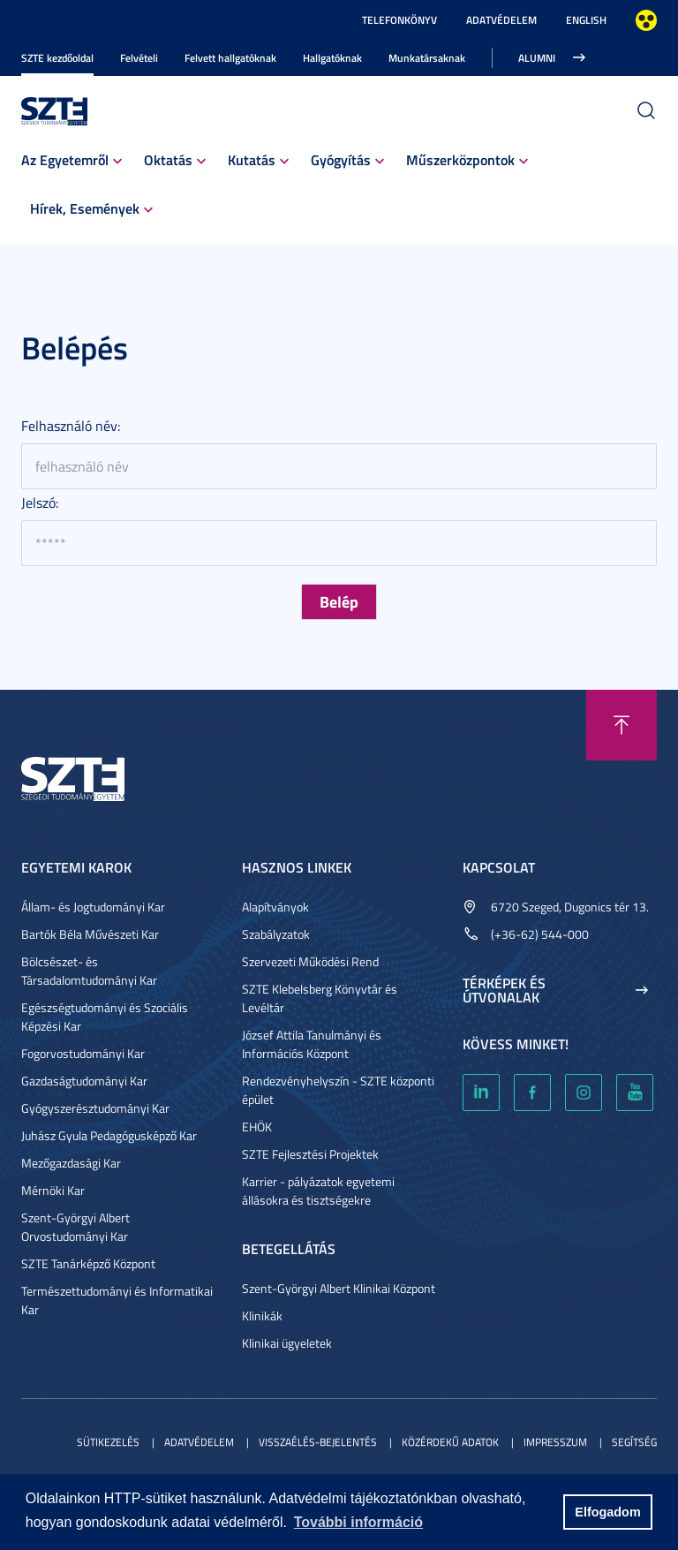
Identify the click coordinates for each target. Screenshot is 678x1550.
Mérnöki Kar (53, 1190)
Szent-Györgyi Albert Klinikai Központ (338, 1288)
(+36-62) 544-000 (540, 934)
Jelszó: (39, 502)
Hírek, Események (84, 208)
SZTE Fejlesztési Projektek (310, 1153)
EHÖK (257, 1126)
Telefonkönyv (399, 19)
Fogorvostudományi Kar (83, 1053)
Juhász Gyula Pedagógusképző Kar (109, 1135)
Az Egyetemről (65, 159)
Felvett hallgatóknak (230, 57)
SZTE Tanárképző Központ (88, 1263)
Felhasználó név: (70, 425)
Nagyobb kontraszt (646, 20)
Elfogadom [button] (607, 1512)
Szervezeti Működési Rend (310, 961)
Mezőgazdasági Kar (71, 1162)
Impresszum (555, 1441)
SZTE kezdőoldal (57, 57)
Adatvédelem (501, 19)
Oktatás (168, 159)
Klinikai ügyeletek (287, 1343)
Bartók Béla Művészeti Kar (90, 934)
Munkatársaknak (426, 57)
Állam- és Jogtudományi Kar (93, 906)
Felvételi (139, 57)
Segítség (634, 1441)
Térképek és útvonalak (504, 990)
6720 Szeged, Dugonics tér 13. (570, 906)
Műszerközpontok (460, 159)
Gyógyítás (341, 159)
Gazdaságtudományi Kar (84, 1080)
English (586, 19)
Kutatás (251, 159)
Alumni (536, 57)
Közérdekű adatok (450, 1441)
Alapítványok (275, 906)
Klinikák (262, 1315)
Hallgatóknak (332, 57)
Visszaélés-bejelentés (318, 1441)
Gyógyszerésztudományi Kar (95, 1108)
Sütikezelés (108, 1441)
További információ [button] (358, 1522)
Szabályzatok (276, 934)
